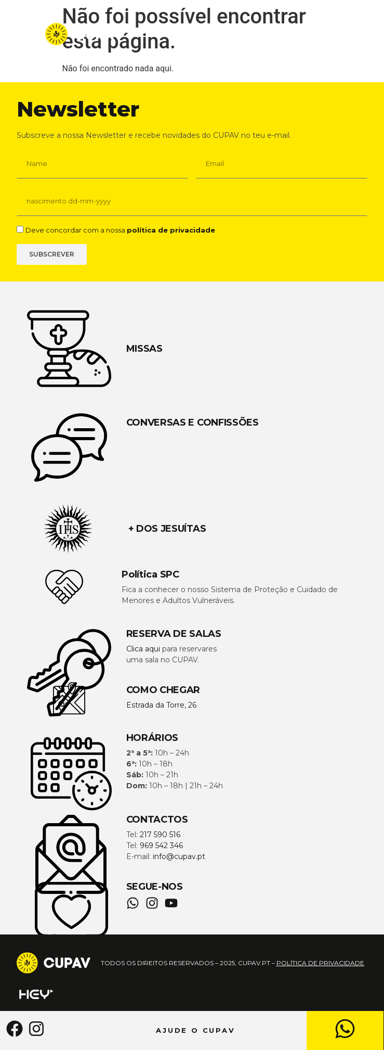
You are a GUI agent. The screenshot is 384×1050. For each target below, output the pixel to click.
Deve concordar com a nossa (120, 230)
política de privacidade (171, 230)
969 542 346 (161, 845)
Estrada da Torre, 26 (161, 705)
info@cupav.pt (179, 856)
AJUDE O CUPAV (195, 1030)
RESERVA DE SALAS (173, 633)
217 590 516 (160, 834)
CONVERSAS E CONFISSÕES (192, 422)
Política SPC (150, 574)
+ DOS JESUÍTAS (167, 528)
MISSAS (144, 348)
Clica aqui (143, 649)
